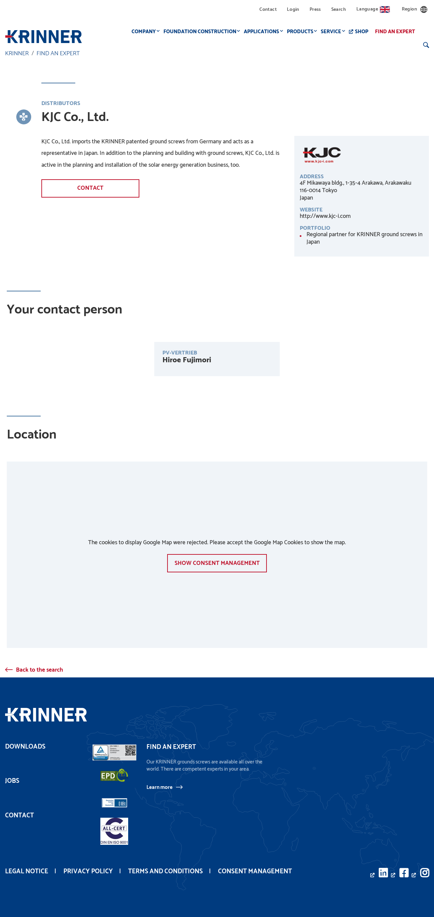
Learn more (159, 787)
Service (333, 31)
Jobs (12, 781)
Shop (363, 31)
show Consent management (217, 563)
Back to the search (39, 670)
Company (146, 31)
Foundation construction (201, 31)
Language (373, 9)
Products (302, 31)
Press (315, 10)
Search (338, 10)
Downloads (25, 746)
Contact (268, 10)
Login (293, 10)
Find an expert (397, 31)
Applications (263, 31)
